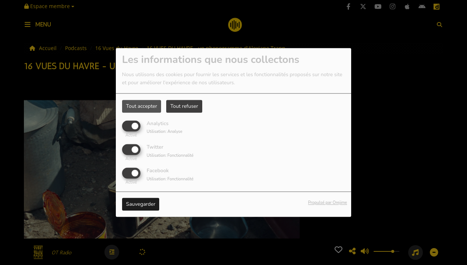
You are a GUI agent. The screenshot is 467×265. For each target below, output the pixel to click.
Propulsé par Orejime (327, 203)
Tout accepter (141, 106)
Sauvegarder (141, 204)
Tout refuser (184, 106)
